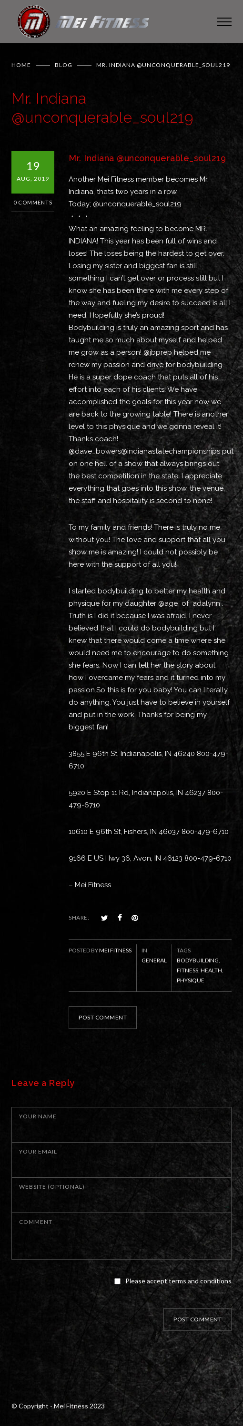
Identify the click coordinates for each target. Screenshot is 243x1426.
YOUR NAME (38, 1116)
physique (190, 980)
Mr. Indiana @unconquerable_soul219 (147, 158)
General (154, 960)
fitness (187, 970)
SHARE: (79, 917)
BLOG (63, 64)
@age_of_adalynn (189, 603)
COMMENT (35, 1221)
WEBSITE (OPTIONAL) (52, 1186)
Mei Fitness (115, 950)
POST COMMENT (103, 1017)
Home (21, 64)
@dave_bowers (95, 451)
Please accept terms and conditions (178, 1281)
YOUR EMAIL (38, 1151)
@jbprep (157, 352)
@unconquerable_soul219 (137, 204)
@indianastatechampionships (170, 451)
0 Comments (32, 202)
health (211, 970)
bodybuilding (198, 960)
